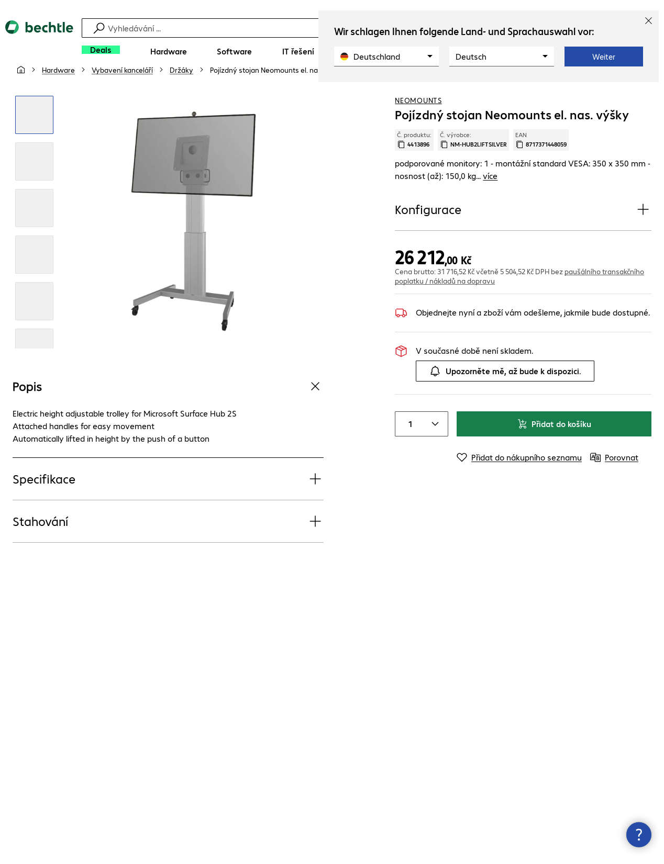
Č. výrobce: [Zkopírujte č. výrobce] (473, 165)
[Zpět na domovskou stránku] (39, 42)
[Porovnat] (643, 93)
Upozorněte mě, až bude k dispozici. (505, 396)
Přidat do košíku (554, 448)
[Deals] (101, 50)
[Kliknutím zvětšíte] (34, 140)
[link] (277, 94)
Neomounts (418, 125)
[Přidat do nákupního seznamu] (622, 93)
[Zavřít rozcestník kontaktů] (638, 834)
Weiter (603, 56)
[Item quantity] (407, 449)
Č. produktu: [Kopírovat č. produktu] (414, 165)
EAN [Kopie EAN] (541, 165)
